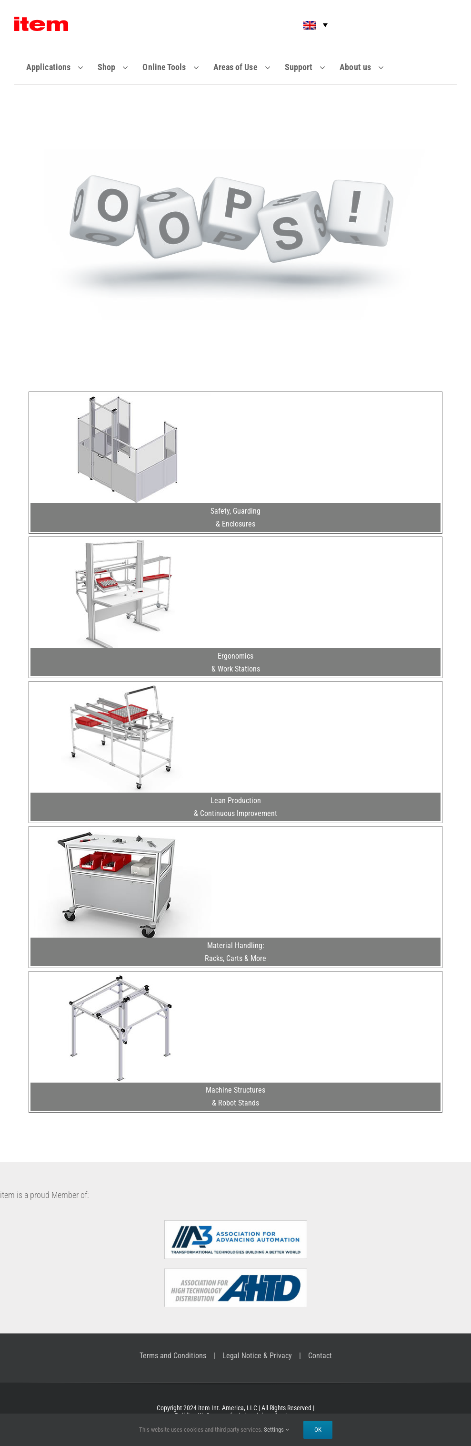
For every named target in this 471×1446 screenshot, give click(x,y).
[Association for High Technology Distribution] (235, 1272)
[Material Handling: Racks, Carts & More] (120, 832)
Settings (276, 1429)
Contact (320, 1355)
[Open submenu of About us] (387, 67)
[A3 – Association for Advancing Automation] (235, 1224)
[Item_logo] (41, 20)
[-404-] (235, 153)
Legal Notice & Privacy (257, 1355)
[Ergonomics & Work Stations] (120, 542)
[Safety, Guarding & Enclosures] (120, 397)
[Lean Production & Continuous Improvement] (120, 687)
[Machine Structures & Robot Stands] (120, 976)
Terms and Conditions (173, 1355)
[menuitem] (309, 25)
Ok (317, 1429)
